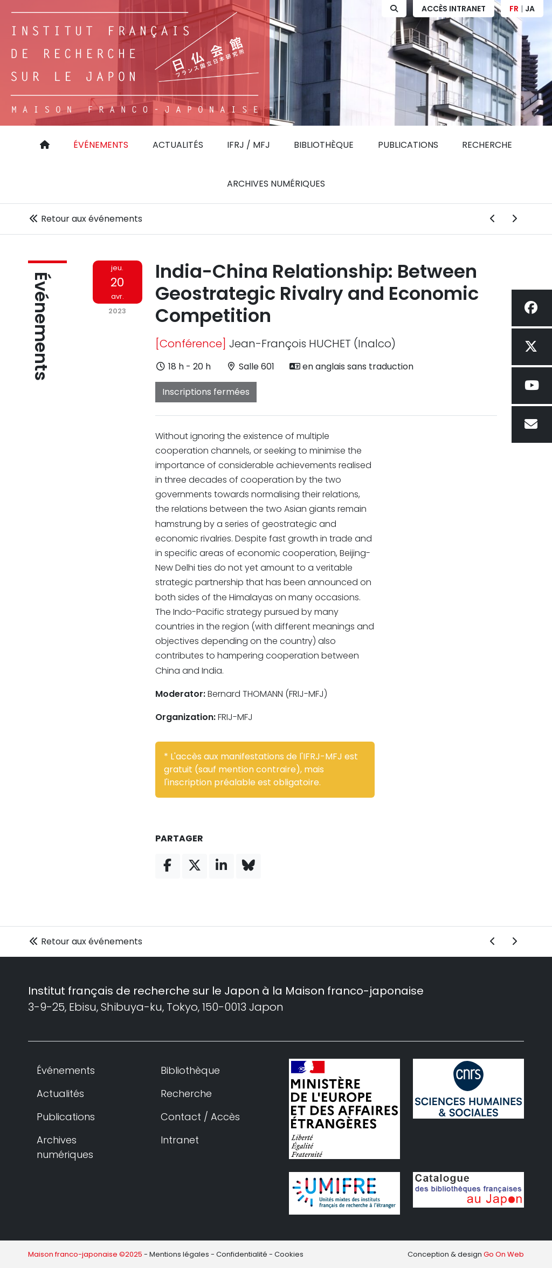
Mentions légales (179, 1254)
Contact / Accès (200, 1116)
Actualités (178, 145)
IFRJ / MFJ (248, 145)
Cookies (288, 1254)
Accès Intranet (454, 8)
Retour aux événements (85, 219)
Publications (408, 145)
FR (514, 8)
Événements (100, 145)
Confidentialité (241, 1254)
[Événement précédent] (492, 219)
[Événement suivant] (514, 219)
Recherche (487, 145)
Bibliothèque (324, 145)
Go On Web (504, 1254)
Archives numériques (276, 183)
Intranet (180, 1140)
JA (530, 8)
